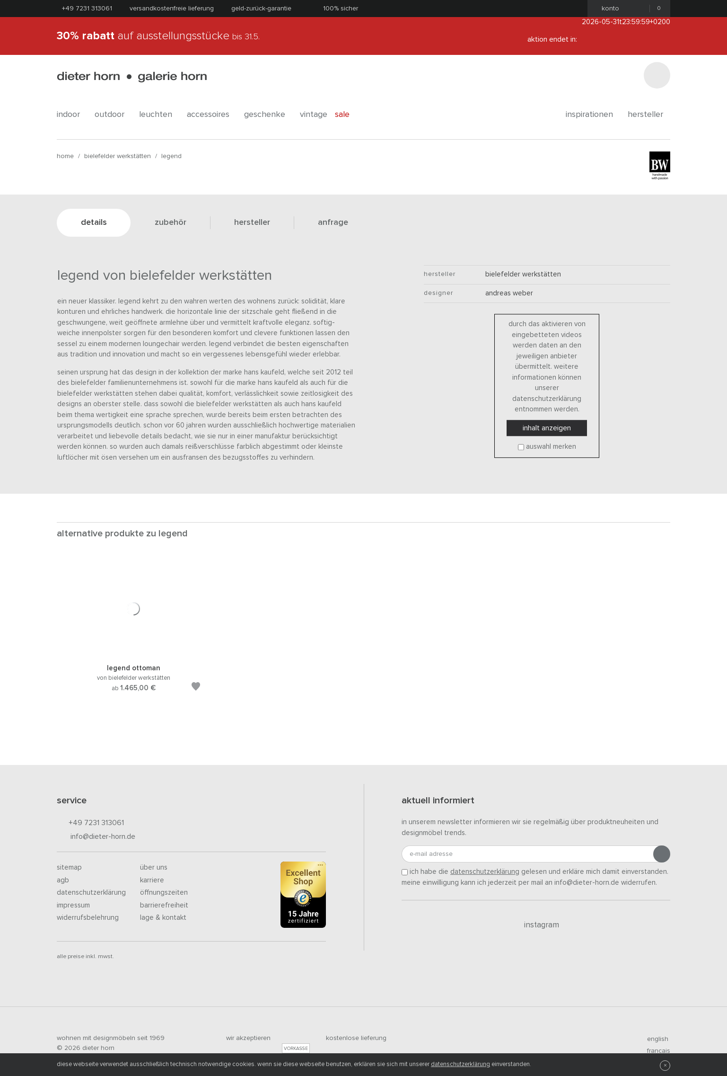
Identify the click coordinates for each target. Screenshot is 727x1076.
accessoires (211, 114)
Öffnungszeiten (164, 892)
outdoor (113, 114)
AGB (63, 880)
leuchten (159, 114)
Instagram (536, 925)
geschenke (268, 114)
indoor (72, 114)
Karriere (152, 880)
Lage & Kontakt (163, 917)
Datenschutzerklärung (91, 892)
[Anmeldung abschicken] (661, 854)
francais (654, 1051)
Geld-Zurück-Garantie (261, 8)
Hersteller (649, 114)
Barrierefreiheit (164, 905)
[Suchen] (657, 75)
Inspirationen (593, 114)
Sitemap (69, 867)
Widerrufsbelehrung (88, 917)
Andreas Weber (509, 293)
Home (65, 156)
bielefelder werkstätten (117, 156)
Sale (347, 114)
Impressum (73, 905)
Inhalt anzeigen (547, 428)
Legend (171, 156)
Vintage (313, 114)
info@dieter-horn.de (96, 837)
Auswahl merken (551, 446)
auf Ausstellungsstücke (158, 36)
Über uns (153, 867)
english (653, 1039)
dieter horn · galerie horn (132, 76)
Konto (607, 8)
